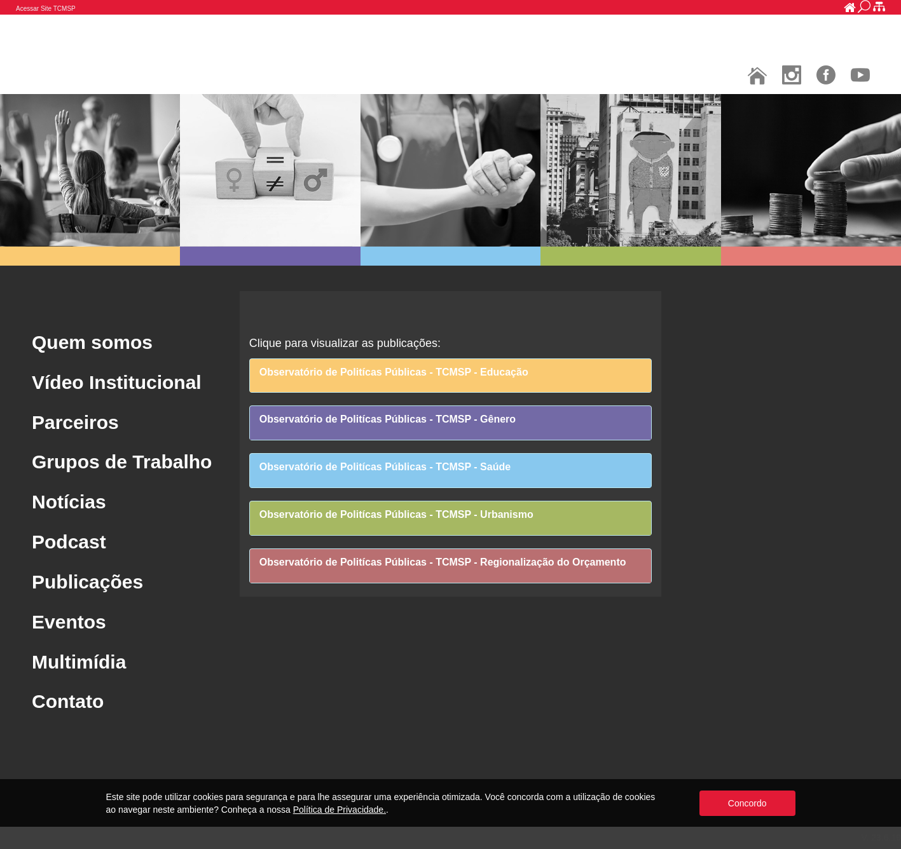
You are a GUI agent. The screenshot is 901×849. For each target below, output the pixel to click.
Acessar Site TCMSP (46, 8)
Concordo (747, 803)
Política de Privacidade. (339, 810)
